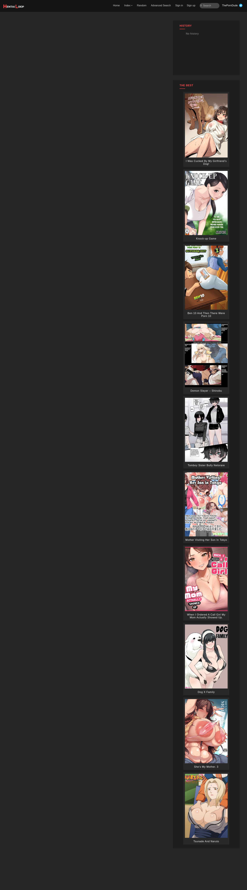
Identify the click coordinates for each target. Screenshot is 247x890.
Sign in (179, 5)
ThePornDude (230, 5)
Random (141, 5)
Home (116, 5)
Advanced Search (161, 5)
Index (128, 5)
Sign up (191, 5)
